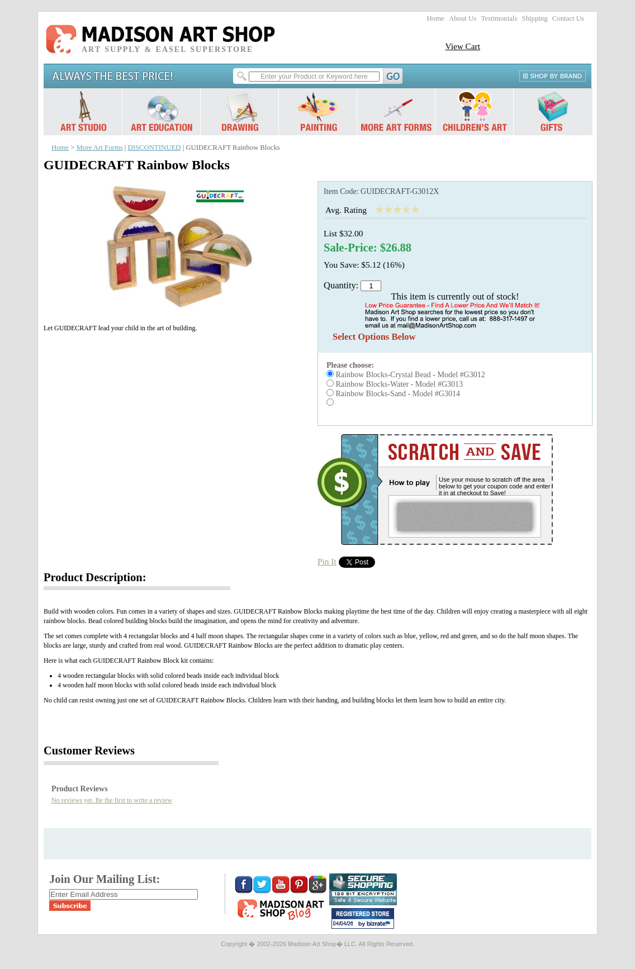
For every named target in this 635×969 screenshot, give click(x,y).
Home (435, 18)
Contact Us (568, 18)
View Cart (462, 46)
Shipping (535, 18)
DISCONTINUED (154, 147)
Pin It (327, 561)
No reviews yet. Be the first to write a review (111, 800)
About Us (462, 18)
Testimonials (499, 18)
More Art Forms (100, 147)
